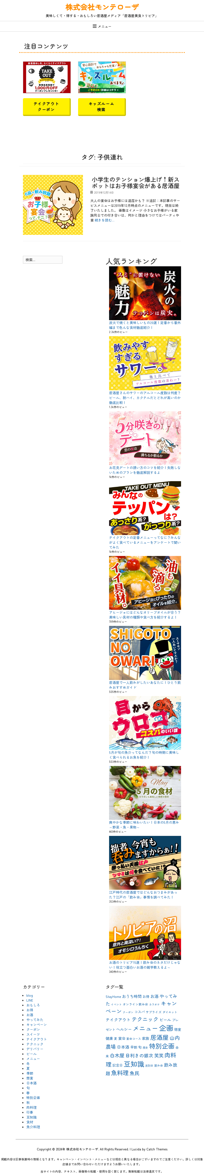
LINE (29, 1000)
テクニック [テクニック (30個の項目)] (145, 1019)
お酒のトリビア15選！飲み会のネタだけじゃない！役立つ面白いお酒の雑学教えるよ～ (145, 965)
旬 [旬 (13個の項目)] (140, 1047)
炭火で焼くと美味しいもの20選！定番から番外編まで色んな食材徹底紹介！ (145, 325)
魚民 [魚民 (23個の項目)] (134, 1073)
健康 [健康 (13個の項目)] (109, 1038)
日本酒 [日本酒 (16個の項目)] (123, 1047)
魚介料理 (33, 1126)
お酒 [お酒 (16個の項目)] (154, 996)
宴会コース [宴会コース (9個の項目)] (133, 1038)
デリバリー (34, 1048)
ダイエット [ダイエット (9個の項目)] (170, 1012)
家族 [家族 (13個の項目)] (145, 1038)
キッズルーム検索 (101, 106)
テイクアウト (36, 1039)
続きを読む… (104, 220)
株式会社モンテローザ (102, 6)
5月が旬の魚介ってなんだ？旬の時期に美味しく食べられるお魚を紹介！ (144, 755)
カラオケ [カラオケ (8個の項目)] (154, 1004)
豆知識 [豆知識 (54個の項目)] (134, 1064)
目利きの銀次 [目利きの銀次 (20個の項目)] (139, 1055)
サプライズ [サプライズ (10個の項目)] (154, 1012)
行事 (29, 1112)
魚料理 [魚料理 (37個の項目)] (120, 1072)
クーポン (33, 1029)
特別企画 (33, 1097)
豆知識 (31, 1117)
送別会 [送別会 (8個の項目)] (149, 1065)
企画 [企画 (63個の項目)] (166, 1028)
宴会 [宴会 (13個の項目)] (121, 1038)
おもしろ (33, 1005)
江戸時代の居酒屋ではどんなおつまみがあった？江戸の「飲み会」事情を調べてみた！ (143, 894)
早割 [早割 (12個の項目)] (133, 1047)
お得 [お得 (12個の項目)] (146, 996)
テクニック (34, 1044)
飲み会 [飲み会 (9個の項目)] (158, 1065)
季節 (29, 1073)
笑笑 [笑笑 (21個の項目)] (158, 1055)
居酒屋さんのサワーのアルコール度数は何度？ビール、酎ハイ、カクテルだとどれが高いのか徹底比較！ (145, 397)
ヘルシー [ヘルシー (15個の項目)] (124, 1029)
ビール (31, 1053)
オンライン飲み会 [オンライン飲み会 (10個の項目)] (135, 1004)
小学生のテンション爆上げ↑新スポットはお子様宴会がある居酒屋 (136, 182)
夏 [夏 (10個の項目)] (115, 1038)
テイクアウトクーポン (46, 106)
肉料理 (31, 1107)
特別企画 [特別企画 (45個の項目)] (161, 1046)
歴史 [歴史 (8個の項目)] (145, 1047)
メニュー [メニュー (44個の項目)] (145, 1028)
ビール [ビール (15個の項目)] (165, 1020)
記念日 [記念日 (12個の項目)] (117, 1065)
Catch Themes (156, 1149)
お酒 (29, 1014)
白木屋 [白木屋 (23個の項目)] (117, 1055)
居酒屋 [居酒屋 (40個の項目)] (159, 1037)
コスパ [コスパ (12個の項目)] (139, 1011)
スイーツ (33, 1034)
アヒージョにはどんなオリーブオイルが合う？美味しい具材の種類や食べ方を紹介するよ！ (145, 615)
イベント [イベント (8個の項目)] (116, 1004)
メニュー (105, 26)
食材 (29, 1121)
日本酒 (31, 1082)
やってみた (34, 1019)
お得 (29, 1009)
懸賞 (29, 1078)
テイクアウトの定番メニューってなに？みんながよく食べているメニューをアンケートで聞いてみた (145, 542)
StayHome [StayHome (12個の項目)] (113, 996)
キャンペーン (36, 1024)
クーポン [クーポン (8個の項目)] (128, 1012)
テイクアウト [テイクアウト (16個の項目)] (118, 1020)
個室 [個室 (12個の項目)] (177, 1029)
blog (29, 995)
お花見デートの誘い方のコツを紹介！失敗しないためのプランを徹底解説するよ (145, 470)
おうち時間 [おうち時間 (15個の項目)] (132, 996)
